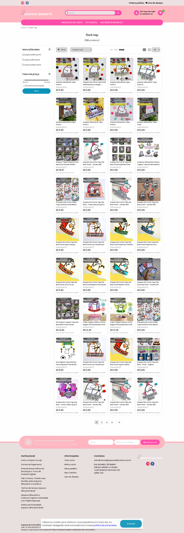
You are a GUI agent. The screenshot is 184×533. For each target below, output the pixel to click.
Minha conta (70, 464)
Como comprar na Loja (31, 460)
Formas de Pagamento (31, 464)
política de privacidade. (105, 525)
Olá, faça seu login (147, 11)
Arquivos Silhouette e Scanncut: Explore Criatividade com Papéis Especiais (34, 498)
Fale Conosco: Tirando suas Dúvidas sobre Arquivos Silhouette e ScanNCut (33, 481)
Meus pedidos (136, 3)
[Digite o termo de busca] (90, 13)
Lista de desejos (154, 3)
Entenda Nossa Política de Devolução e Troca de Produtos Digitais (32, 471)
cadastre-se (147, 14)
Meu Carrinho (71, 472)
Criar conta (70, 460)
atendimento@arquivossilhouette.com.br (112, 460)
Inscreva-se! (150, 442)
